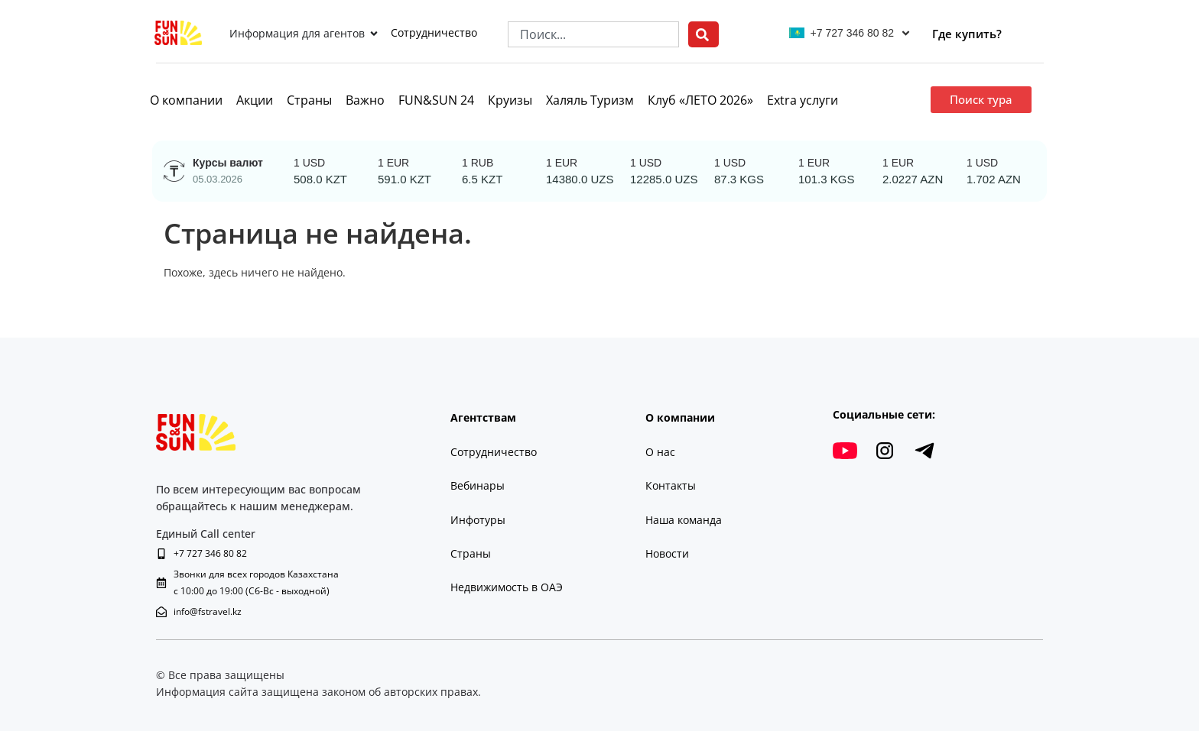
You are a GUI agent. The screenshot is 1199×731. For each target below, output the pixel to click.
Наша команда (683, 520)
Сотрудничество (434, 32)
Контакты (670, 485)
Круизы (510, 100)
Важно (365, 100)
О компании (186, 100)
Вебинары (477, 485)
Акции (254, 100)
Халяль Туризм (590, 100)
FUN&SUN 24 (436, 100)
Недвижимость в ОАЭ (506, 587)
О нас (660, 452)
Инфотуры (477, 520)
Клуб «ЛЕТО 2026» (700, 100)
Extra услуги (802, 100)
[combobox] (593, 34)
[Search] (703, 34)
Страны (309, 100)
